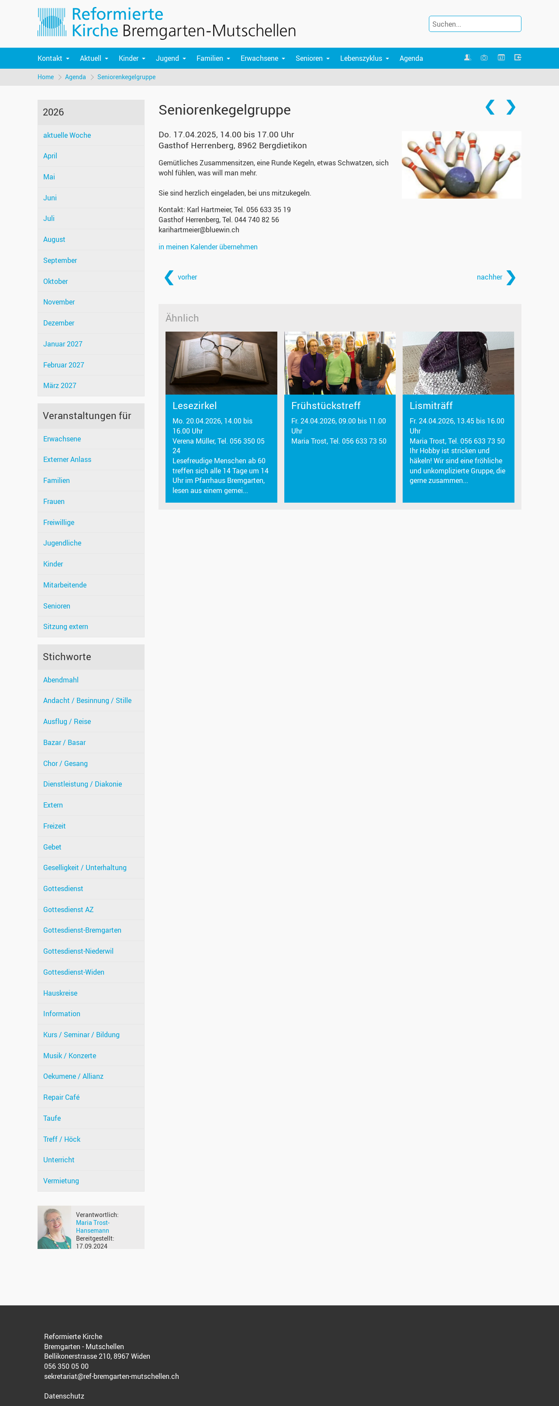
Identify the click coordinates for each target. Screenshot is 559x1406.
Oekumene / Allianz (73, 1076)
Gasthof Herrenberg (233, 145)
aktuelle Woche (67, 135)
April (50, 156)
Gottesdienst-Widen (73, 972)
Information (61, 1013)
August (54, 239)
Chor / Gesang (65, 763)
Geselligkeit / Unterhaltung (85, 867)
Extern (53, 805)
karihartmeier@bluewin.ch (199, 229)
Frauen (54, 501)
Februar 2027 (63, 365)
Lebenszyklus (361, 58)
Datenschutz (64, 1396)
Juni (50, 198)
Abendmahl (61, 680)
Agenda (411, 58)
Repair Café (61, 1097)
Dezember (58, 323)
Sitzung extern (65, 626)
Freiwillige (58, 522)
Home (46, 77)
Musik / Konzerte (69, 1055)
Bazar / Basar (64, 742)
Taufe (52, 1118)
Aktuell (90, 58)
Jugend (167, 58)
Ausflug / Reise (67, 721)
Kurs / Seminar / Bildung (81, 1034)
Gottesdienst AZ (68, 909)
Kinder (128, 58)
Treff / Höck (61, 1139)
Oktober (55, 281)
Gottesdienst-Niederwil (78, 951)
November (59, 302)
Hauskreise (60, 993)
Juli (49, 218)
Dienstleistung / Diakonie (82, 784)
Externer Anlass (67, 459)
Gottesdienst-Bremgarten (82, 930)
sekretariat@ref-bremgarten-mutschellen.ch (111, 1376)
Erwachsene (259, 58)
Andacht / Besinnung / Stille (87, 700)
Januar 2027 (63, 344)
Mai (49, 177)
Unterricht (59, 1160)
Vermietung (61, 1181)
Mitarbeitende (64, 585)
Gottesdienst (63, 888)
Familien (210, 58)
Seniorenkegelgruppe (126, 77)
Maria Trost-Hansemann (93, 1226)
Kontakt (50, 58)
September (60, 260)
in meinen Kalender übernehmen (208, 247)
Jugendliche (62, 543)
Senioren (309, 58)
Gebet (52, 847)
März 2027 (59, 385)
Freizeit (54, 826)
